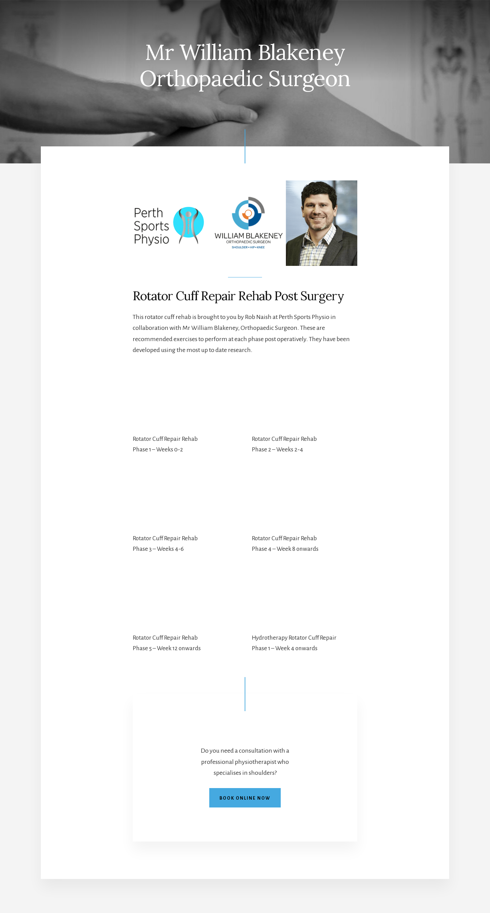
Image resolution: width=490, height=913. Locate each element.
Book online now (245, 798)
